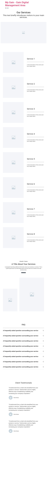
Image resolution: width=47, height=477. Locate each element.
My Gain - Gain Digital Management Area (17, 4)
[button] (23, 272)
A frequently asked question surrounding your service (20, 330)
